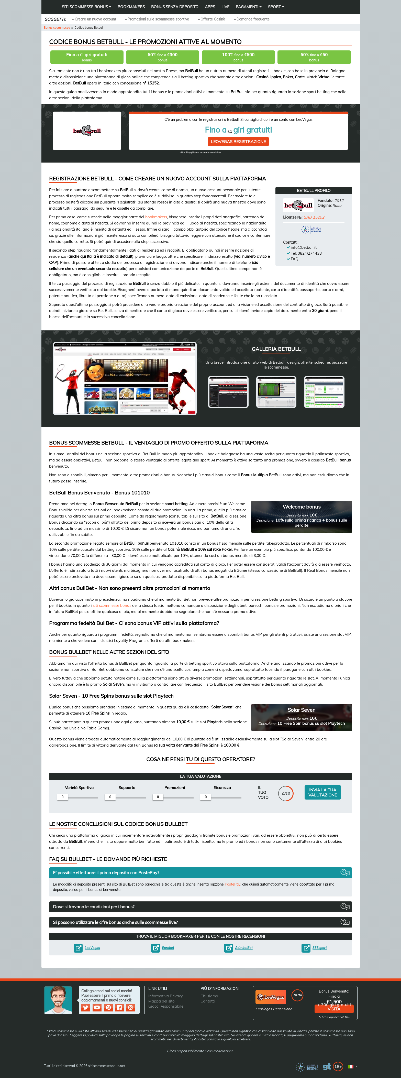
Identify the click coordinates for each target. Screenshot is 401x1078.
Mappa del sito (161, 1001)
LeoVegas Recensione (273, 1009)
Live (225, 6)
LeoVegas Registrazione (238, 141)
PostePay (232, 884)
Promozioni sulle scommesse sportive (158, 19)
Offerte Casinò (213, 19)
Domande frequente (253, 19)
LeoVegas (92, 948)
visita (334, 1008)
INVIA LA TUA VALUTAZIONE (322, 792)
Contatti (208, 1001)
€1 (87, 57)
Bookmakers (131, 6)
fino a (162, 57)
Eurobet (168, 948)
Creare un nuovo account (95, 19)
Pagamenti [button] (249, 6)
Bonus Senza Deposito (174, 6)
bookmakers (156, 216)
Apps (210, 6)
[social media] (86, 1008)
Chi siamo (209, 996)
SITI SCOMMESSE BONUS (86, 6)
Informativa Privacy (165, 996)
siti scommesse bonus (112, 605)
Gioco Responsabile (165, 1006)
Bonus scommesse (57, 27)
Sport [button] (276, 6)
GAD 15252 (313, 217)
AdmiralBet (243, 948)
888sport (320, 948)
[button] (200, 872)
